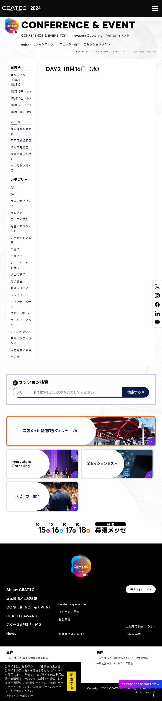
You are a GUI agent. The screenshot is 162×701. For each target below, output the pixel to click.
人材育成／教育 (21, 350)
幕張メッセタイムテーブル (38, 44)
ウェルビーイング (21, 322)
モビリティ (18, 212)
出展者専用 (133, 634)
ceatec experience (72, 604)
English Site (142, 589)
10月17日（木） (21, 105)
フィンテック (19, 331)
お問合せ (64, 619)
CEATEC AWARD (21, 616)
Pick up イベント (118, 35)
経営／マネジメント (21, 228)
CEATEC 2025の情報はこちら (140, 684)
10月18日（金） (21, 112)
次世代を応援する (21, 168)
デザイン (16, 256)
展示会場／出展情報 (21, 598)
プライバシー (19, 295)
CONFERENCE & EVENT (28, 607)
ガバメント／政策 (21, 240)
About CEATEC (20, 589)
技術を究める (19, 147)
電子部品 (17, 281)
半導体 (15, 249)
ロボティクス (19, 219)
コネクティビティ (21, 304)
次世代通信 (18, 274)
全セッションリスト (97, 44)
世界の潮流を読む (21, 156)
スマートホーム (21, 313)
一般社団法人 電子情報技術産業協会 (27, 658)
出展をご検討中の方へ (141, 626)
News (11, 633)
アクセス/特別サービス (24, 625)
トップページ (82, 51)
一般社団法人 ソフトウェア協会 (114, 663)
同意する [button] (71, 681)
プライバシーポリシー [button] (19, 695)
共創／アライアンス (21, 341)
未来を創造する (21, 140)
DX (13, 194)
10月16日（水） (21, 98)
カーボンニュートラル (21, 265)
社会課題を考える (21, 131)
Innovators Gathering (86, 35)
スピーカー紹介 (69, 44)
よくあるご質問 (68, 612)
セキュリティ (19, 288)
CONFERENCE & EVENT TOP (43, 35)
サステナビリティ (21, 203)
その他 (15, 357)
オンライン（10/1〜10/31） (18, 80)
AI (12, 187)
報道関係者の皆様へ (71, 634)
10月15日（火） (21, 91)
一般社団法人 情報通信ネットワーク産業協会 (122, 658)
